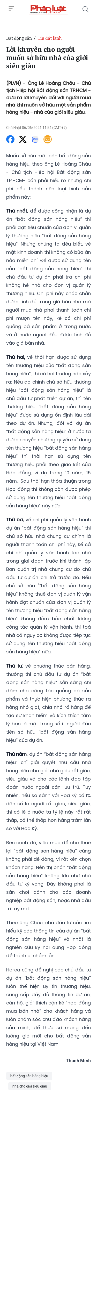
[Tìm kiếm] (86, 9)
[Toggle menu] (11, 8)
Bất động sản (19, 38)
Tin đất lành (50, 38)
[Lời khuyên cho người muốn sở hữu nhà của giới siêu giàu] (48, 9)
